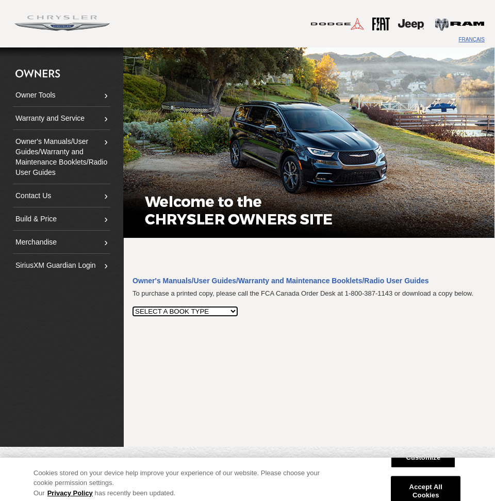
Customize (423, 460)
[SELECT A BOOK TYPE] (185, 311)
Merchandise (36, 242)
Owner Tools (35, 95)
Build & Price (36, 219)
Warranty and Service (50, 118)
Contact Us (33, 195)
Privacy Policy (70, 496)
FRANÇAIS (471, 39)
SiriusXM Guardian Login (55, 265)
